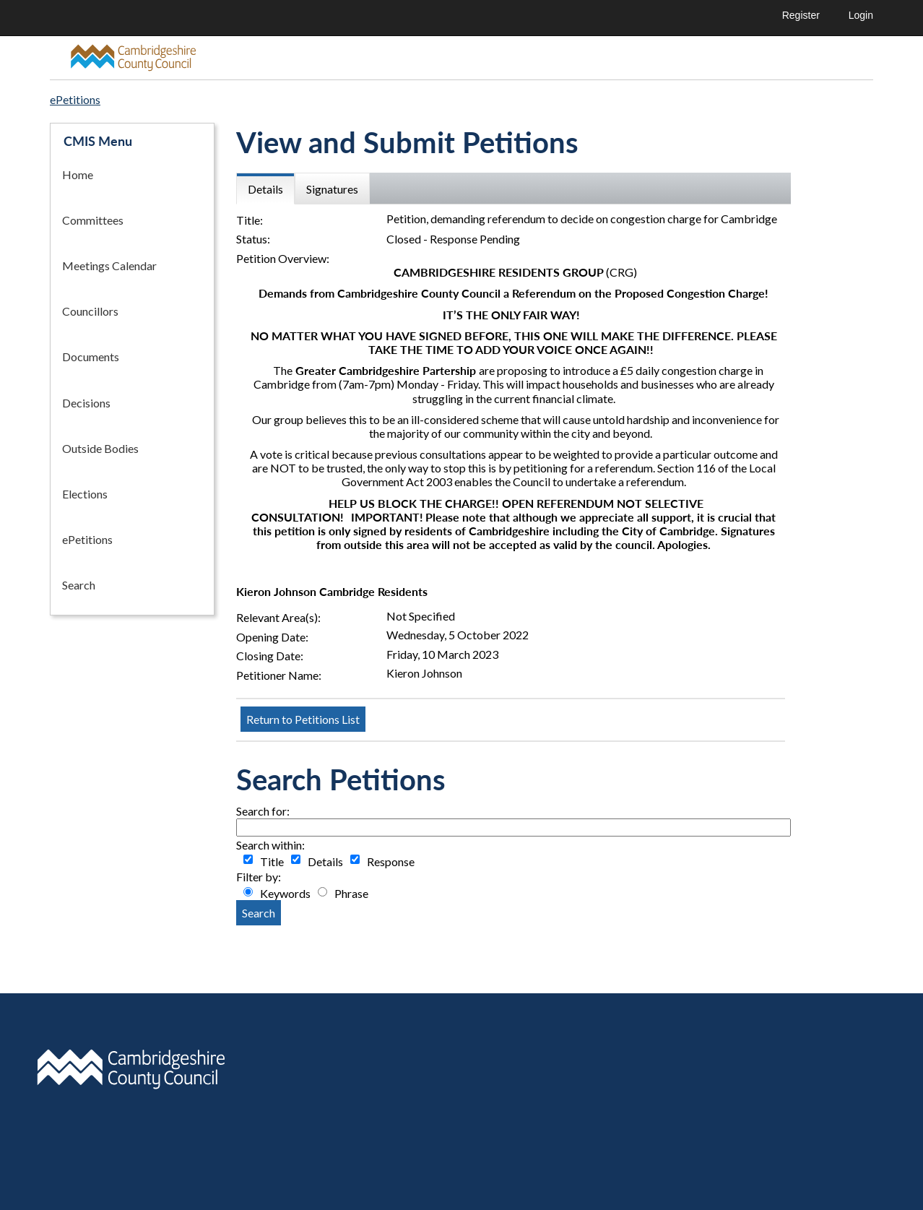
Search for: (263, 811)
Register (801, 15)
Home (77, 174)
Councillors (90, 311)
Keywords (285, 893)
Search (78, 585)
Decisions (86, 403)
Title (272, 861)
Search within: (270, 845)
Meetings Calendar (109, 265)
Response (391, 861)
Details (325, 861)
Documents (90, 356)
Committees (93, 220)
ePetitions (87, 539)
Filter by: (258, 876)
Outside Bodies (100, 448)
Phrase (351, 893)
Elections (85, 494)
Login (861, 15)
